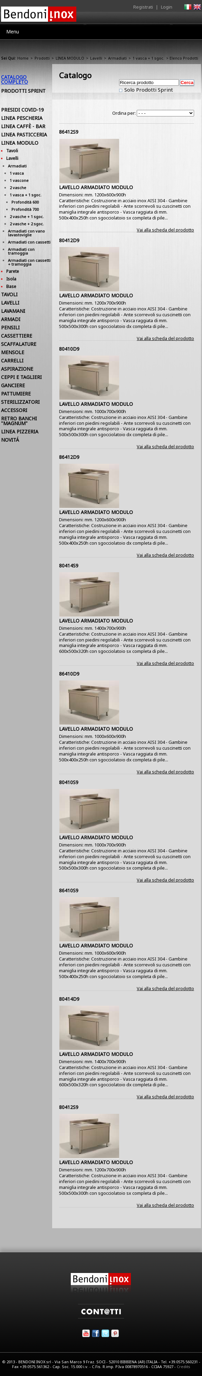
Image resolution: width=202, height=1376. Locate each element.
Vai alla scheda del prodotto (165, 230)
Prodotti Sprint (23, 91)
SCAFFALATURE (18, 344)
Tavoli (12, 151)
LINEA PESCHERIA (21, 118)
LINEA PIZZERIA (19, 431)
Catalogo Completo (14, 79)
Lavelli (96, 58)
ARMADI (10, 319)
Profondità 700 (25, 209)
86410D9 (69, 673)
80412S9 (68, 1107)
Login (166, 7)
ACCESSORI (14, 410)
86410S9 (68, 890)
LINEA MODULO (70, 58)
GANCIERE (13, 385)
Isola (11, 279)
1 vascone (19, 180)
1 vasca (17, 173)
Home (23, 58)
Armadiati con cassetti (29, 242)
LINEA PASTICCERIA (24, 134)
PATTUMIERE (16, 393)
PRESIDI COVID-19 (22, 109)
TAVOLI (9, 294)
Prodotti (42, 58)
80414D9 (69, 999)
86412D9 (69, 457)
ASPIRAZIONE (17, 369)
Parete (12, 271)
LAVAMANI (13, 311)
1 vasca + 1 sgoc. (148, 58)
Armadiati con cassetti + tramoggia (29, 262)
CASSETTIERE (16, 335)
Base (11, 286)
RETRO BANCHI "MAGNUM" (19, 421)
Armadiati (117, 58)
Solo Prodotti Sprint (148, 89)
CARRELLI (12, 360)
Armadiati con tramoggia (21, 251)
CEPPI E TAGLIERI (21, 377)
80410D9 (69, 349)
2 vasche (18, 187)
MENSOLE (12, 352)
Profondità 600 (25, 202)
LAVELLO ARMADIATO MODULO (96, 187)
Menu (12, 31)
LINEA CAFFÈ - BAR (23, 126)
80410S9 (68, 782)
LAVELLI (10, 302)
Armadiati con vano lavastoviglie (26, 232)
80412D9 (69, 240)
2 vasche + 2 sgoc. (27, 223)
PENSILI (10, 327)
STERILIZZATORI (20, 402)
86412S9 (68, 132)
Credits (183, 1366)
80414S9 (68, 565)
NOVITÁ (10, 440)
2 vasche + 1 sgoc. (27, 216)
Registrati (143, 7)
